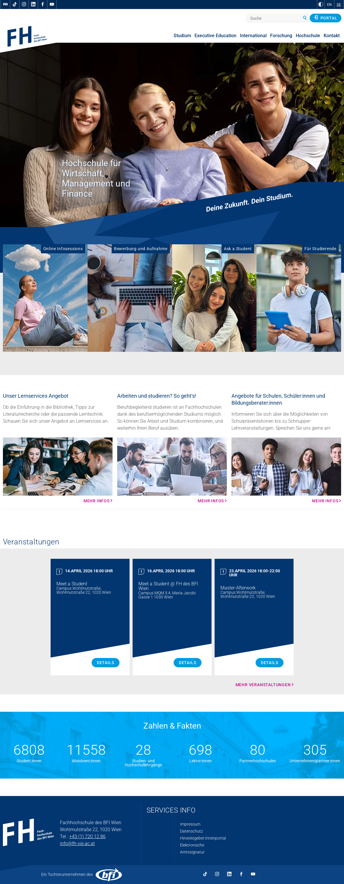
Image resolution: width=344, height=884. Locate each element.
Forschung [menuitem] (281, 35)
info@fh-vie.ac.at (77, 843)
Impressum (190, 824)
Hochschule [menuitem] (308, 35)
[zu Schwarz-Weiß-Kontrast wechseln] (320, 4)
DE (339, 5)
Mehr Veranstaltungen (263, 684)
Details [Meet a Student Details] (105, 662)
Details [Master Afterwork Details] (269, 662)
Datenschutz (191, 831)
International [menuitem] (253, 35)
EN (329, 5)
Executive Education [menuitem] (215, 35)
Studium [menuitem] (182, 35)
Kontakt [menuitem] (332, 35)
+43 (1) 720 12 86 (87, 836)
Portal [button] (325, 17)
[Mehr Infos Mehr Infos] (58, 470)
